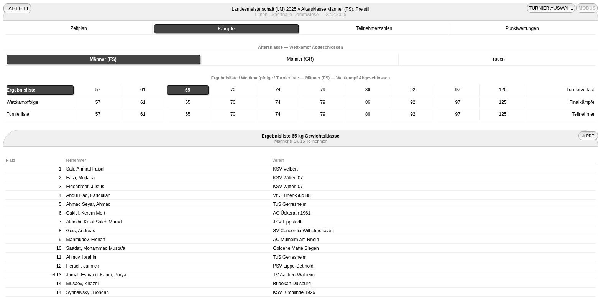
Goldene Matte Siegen (296, 248)
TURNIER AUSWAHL (551, 8)
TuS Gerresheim (290, 204)
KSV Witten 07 (288, 178)
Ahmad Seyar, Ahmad (88, 204)
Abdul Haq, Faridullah (88, 195)
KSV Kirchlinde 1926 (294, 292)
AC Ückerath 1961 (291, 213)
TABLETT (17, 8)
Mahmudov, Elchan (85, 239)
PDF (588, 136)
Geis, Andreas (80, 230)
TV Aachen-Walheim (294, 274)
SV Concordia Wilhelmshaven (303, 230)
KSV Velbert (285, 169)
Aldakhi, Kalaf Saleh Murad (94, 222)
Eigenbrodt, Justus (85, 186)
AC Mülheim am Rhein (296, 239)
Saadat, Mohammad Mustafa (95, 248)
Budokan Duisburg (292, 283)
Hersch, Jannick (82, 266)
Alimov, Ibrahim (82, 257)
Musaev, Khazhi (82, 283)
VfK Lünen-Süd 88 (291, 195)
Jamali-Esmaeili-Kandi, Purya (96, 274)
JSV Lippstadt (287, 222)
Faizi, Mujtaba (80, 178)
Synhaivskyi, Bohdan (87, 292)
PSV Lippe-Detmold (293, 266)
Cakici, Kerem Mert (85, 213)
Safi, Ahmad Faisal (85, 169)
